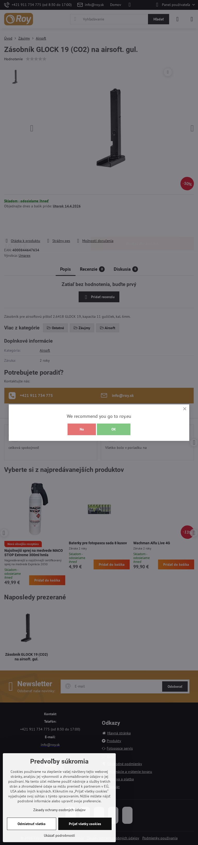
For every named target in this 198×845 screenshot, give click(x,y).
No (82, 429)
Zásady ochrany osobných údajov (59, 810)
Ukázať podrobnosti (59, 835)
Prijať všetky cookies (85, 823)
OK (113, 429)
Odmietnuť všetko (32, 823)
